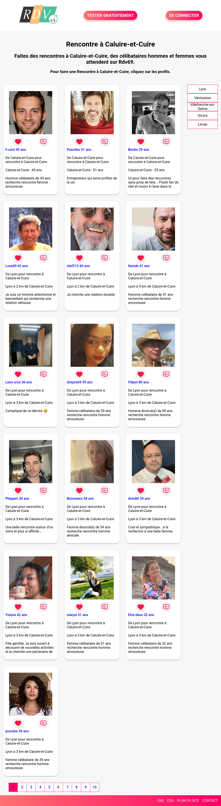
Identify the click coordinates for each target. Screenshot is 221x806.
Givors (202, 116)
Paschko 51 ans (79, 150)
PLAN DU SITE (188, 800)
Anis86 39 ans (139, 498)
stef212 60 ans (78, 266)
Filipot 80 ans (138, 382)
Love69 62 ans (16, 266)
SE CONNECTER (184, 15)
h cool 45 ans (15, 150)
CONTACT (210, 800)
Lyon (202, 89)
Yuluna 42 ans (16, 615)
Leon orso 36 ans (18, 382)
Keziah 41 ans (139, 266)
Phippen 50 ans (17, 498)
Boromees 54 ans (80, 498)
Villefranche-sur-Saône (202, 107)
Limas (202, 124)
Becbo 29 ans (138, 150)
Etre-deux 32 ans (141, 615)
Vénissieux (202, 98)
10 (94, 787)
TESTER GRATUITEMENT (110, 15)
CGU (170, 800)
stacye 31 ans (77, 615)
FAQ (161, 800)
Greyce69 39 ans (80, 382)
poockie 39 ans (17, 731)
